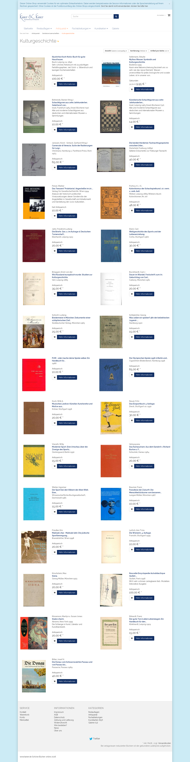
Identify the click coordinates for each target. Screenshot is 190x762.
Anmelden (161, 15)
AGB (56, 715)
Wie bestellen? (60, 725)
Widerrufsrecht (60, 723)
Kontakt (23, 712)
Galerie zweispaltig (116, 51)
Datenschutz (59, 717)
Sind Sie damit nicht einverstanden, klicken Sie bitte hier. (124, 6)
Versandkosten (164, 743)
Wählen (138, 51)
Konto (22, 717)
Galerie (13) (93, 723)
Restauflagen (44, 28)
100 (159, 51)
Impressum (59, 712)
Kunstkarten (101, 28)
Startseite (28, 28)
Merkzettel (24, 720)
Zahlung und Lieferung (64, 720)
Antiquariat (62, 28)
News (56, 728)
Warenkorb (24, 715)
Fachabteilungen (81, 28)
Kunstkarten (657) (95, 720)
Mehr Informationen (67, 84)
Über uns (58, 731)
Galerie (115, 28)
